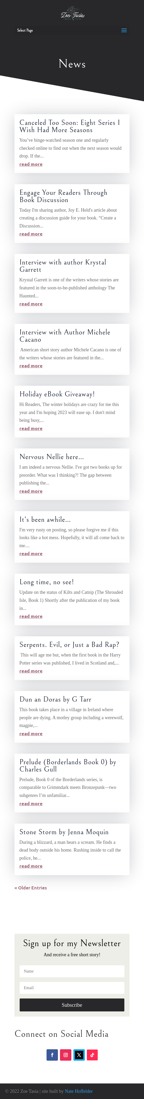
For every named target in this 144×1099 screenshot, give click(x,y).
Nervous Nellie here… (51, 457)
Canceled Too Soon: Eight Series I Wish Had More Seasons (69, 126)
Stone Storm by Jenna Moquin (64, 832)
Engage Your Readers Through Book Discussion (63, 196)
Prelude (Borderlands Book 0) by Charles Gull (67, 766)
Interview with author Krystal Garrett (62, 266)
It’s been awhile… (45, 520)
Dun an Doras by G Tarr (55, 699)
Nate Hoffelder (79, 1091)
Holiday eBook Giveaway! (57, 394)
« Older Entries (30, 887)
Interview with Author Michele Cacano (64, 336)
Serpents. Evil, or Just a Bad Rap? (69, 645)
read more (31, 164)
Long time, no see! (46, 582)
